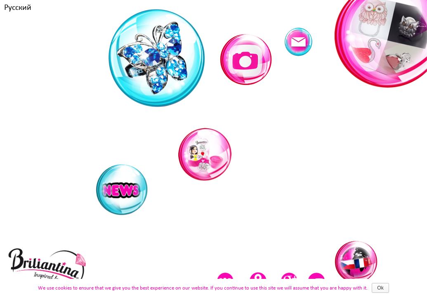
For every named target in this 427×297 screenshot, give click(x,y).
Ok (380, 288)
